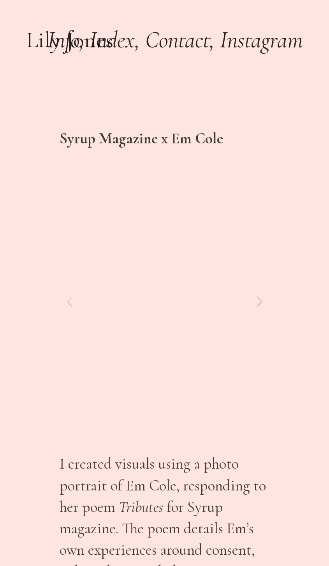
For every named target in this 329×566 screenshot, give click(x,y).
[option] (164, 301)
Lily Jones (69, 40)
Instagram (261, 40)
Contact (177, 40)
